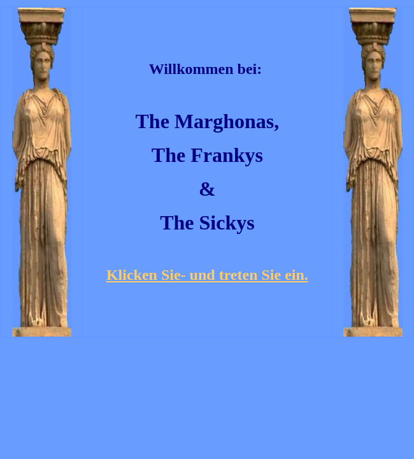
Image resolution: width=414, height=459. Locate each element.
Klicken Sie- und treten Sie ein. (207, 274)
